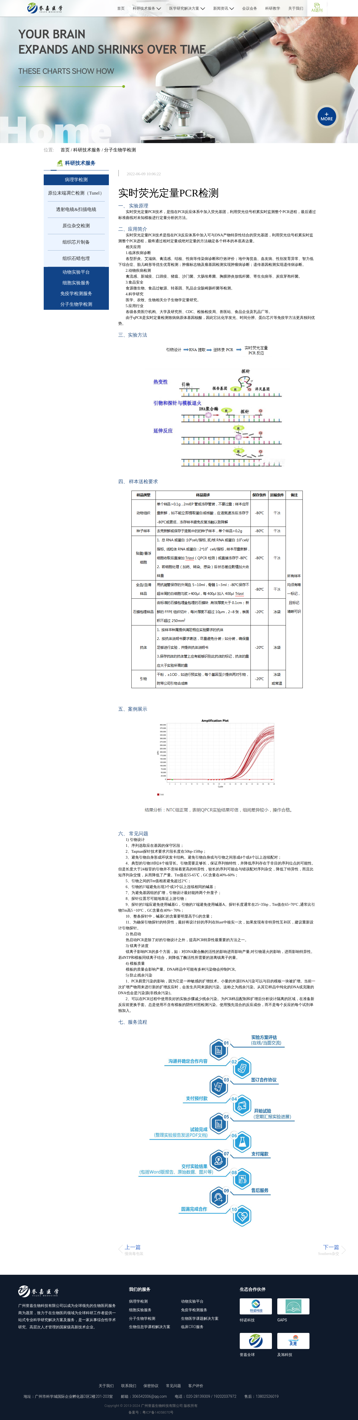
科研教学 (272, 8)
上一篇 (133, 1247)
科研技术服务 (147, 8)
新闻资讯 (223, 8)
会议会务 (249, 8)
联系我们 (128, 1386)
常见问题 (173, 1386)
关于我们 (295, 8)
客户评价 (195, 1386)
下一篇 (331, 1247)
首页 (121, 8)
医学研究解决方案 (187, 8)
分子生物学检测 (120, 149)
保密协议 (150, 1386)
